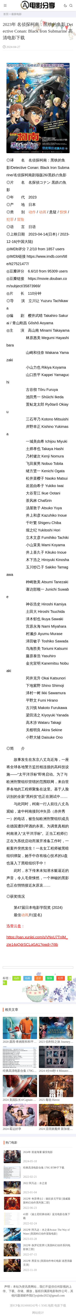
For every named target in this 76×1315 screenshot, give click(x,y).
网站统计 (38, 1312)
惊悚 (63, 212)
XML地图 (47, 1305)
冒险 (20, 219)
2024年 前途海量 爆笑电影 (38, 1152)
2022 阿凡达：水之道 (35, 1183)
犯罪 (10, 219)
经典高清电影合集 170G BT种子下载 (43, 1167)
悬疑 (38, 978)
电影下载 (60, 1305)
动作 (32, 212)
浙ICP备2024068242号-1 (25, 1305)
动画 (42, 212)
